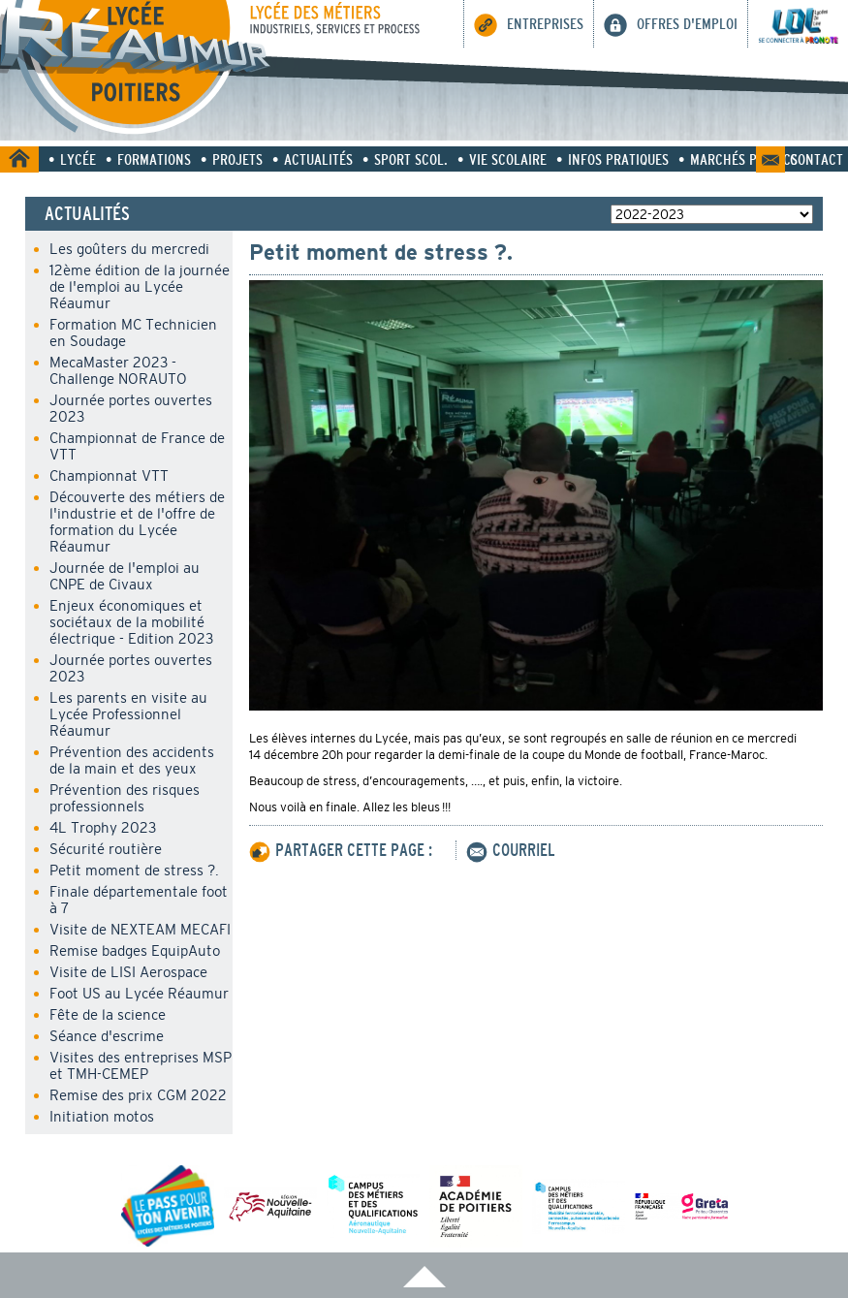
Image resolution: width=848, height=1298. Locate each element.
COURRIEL (510, 850)
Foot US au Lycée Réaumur (139, 993)
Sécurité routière (105, 848)
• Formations (148, 159)
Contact (816, 159)
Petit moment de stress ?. (134, 870)
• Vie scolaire (502, 159)
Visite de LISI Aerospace (128, 972)
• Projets (232, 159)
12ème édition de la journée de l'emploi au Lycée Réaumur (139, 286)
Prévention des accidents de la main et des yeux (131, 760)
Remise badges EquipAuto (134, 950)
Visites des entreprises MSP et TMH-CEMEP (140, 1065)
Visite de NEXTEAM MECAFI (140, 929)
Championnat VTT (109, 475)
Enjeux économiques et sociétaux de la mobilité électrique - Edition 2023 (131, 622)
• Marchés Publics (738, 159)
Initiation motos (101, 1116)
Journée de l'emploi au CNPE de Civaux (124, 575)
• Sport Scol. (405, 159)
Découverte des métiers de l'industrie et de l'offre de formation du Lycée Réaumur (137, 521)
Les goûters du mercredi (129, 248)
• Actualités (312, 159)
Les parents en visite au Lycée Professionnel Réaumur (128, 714)
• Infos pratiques (612, 159)
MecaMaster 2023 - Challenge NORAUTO (118, 370)
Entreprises (528, 25)
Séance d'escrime (106, 1036)
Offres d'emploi (671, 23)
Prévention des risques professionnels (124, 797)
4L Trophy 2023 (102, 827)
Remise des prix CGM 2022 (138, 1095)
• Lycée (72, 159)
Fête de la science (107, 1014)
